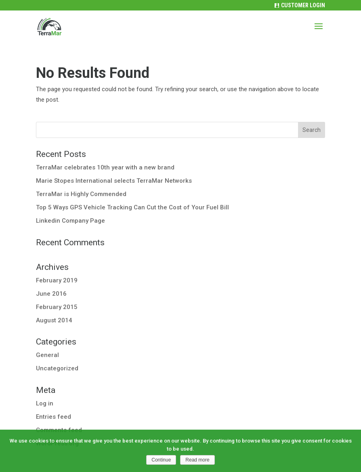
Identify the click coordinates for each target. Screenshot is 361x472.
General (47, 355)
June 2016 (51, 293)
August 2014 (54, 320)
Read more (197, 460)
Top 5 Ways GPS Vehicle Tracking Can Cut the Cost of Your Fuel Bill (132, 207)
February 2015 (57, 307)
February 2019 (57, 280)
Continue (161, 460)
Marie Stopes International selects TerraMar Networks (114, 180)
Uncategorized (57, 368)
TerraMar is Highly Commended (81, 194)
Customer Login (303, 5)
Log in (44, 403)
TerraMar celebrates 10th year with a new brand (105, 167)
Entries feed (53, 416)
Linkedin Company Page (70, 220)
